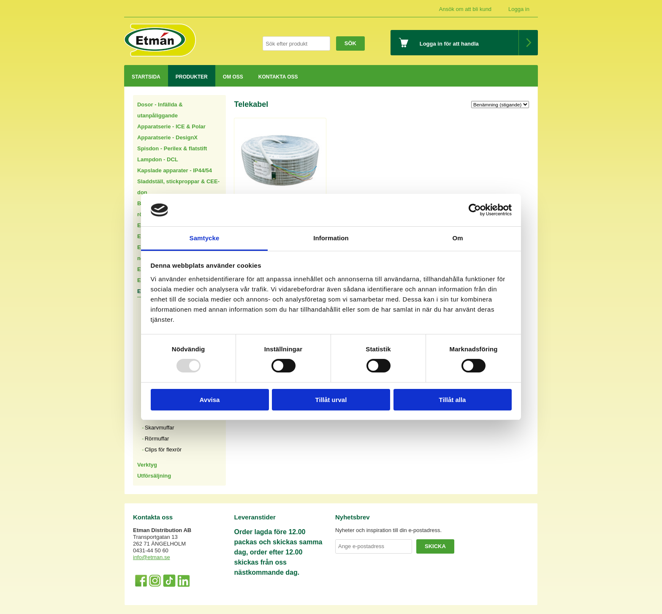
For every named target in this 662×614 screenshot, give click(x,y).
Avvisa (210, 399)
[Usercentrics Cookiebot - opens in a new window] (475, 210)
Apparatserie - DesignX (167, 137)
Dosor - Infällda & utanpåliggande (160, 110)
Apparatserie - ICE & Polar (171, 126)
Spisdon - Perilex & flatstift (172, 148)
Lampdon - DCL (157, 159)
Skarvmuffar (159, 427)
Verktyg (147, 465)
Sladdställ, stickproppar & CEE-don (178, 187)
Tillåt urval (331, 399)
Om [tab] (457, 238)
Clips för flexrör (163, 449)
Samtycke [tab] (205, 238)
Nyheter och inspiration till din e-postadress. (388, 530)
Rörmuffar (157, 438)
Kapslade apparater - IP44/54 (174, 170)
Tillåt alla (452, 399)
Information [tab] (331, 238)
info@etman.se (151, 557)
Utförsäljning (154, 476)
